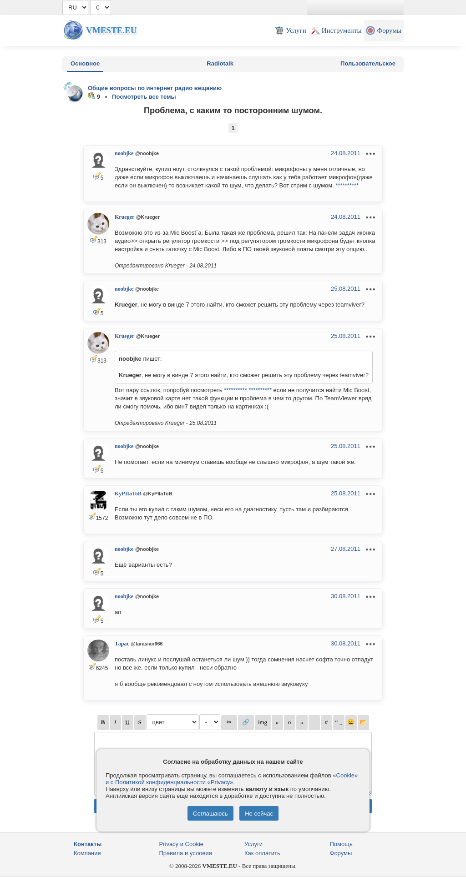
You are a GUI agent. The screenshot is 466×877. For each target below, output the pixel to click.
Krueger (124, 217)
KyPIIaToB (128, 493)
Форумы (341, 853)
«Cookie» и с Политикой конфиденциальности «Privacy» (232, 779)
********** (347, 185)
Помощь (341, 844)
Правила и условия (185, 853)
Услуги (253, 844)
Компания (87, 853)
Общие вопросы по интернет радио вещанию (155, 88)
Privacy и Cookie (181, 844)
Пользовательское (367, 63)
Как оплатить (262, 853)
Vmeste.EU (111, 30)
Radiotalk (220, 63)
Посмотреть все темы (144, 96)
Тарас (122, 643)
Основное (85, 63)
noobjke (124, 153)
